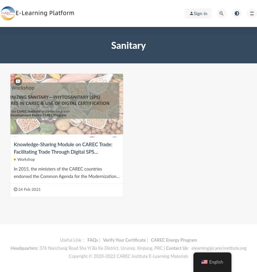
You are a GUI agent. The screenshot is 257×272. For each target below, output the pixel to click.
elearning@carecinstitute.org (218, 248)
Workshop (24, 159)
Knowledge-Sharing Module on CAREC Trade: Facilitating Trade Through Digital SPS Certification (63, 151)
